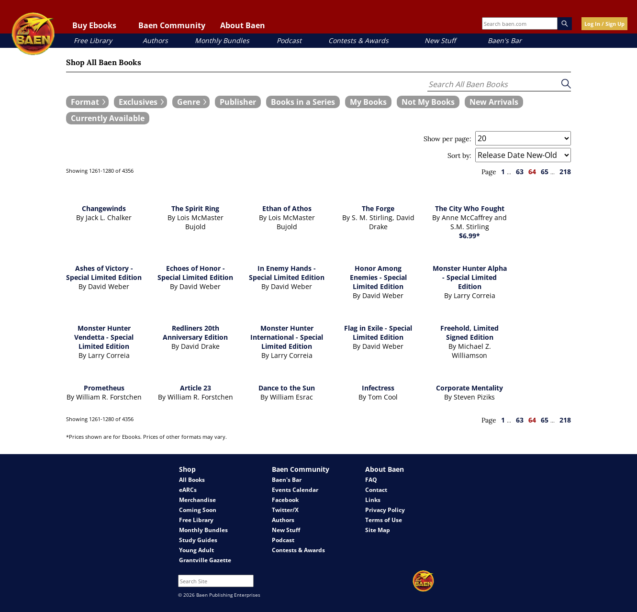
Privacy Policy (385, 510)
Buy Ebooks (94, 25)
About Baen (242, 25)
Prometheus (104, 387)
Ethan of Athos (287, 208)
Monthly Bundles (222, 40)
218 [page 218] (565, 171)
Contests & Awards (358, 40)
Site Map (377, 530)
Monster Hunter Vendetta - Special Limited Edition (104, 337)
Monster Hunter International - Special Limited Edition (286, 337)
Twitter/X (285, 510)
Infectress (378, 387)
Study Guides (198, 540)
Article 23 (195, 387)
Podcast (289, 40)
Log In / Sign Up (604, 23)
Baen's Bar (505, 40)
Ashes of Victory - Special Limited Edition (104, 273)
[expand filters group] (87, 102)
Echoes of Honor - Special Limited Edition (195, 273)
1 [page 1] (503, 171)
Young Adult (196, 550)
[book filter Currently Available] (107, 118)
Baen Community (171, 25)
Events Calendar (295, 490)
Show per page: (447, 138)
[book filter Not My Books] (428, 102)
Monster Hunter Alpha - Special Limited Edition (470, 277)
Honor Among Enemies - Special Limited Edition (378, 277)
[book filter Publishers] (238, 102)
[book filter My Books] (368, 102)
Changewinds (104, 208)
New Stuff (440, 40)
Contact (376, 490)
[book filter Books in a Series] (303, 102)
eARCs (188, 490)
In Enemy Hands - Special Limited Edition (286, 273)
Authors (155, 40)
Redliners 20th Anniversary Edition (195, 332)
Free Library (93, 40)
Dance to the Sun (286, 387)
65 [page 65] (544, 171)
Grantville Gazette (205, 560)
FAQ (371, 480)
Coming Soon (197, 510)
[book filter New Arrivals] (494, 102)
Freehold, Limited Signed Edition (469, 332)
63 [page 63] (520, 171)
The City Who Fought (469, 208)
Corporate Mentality (469, 387)
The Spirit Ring (195, 208)
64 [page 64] (532, 171)
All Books (192, 480)
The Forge (378, 208)
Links (372, 500)
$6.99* (469, 235)
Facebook (285, 500)
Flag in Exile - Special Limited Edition (378, 332)
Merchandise (197, 500)
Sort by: (459, 155)
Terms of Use (383, 520)
